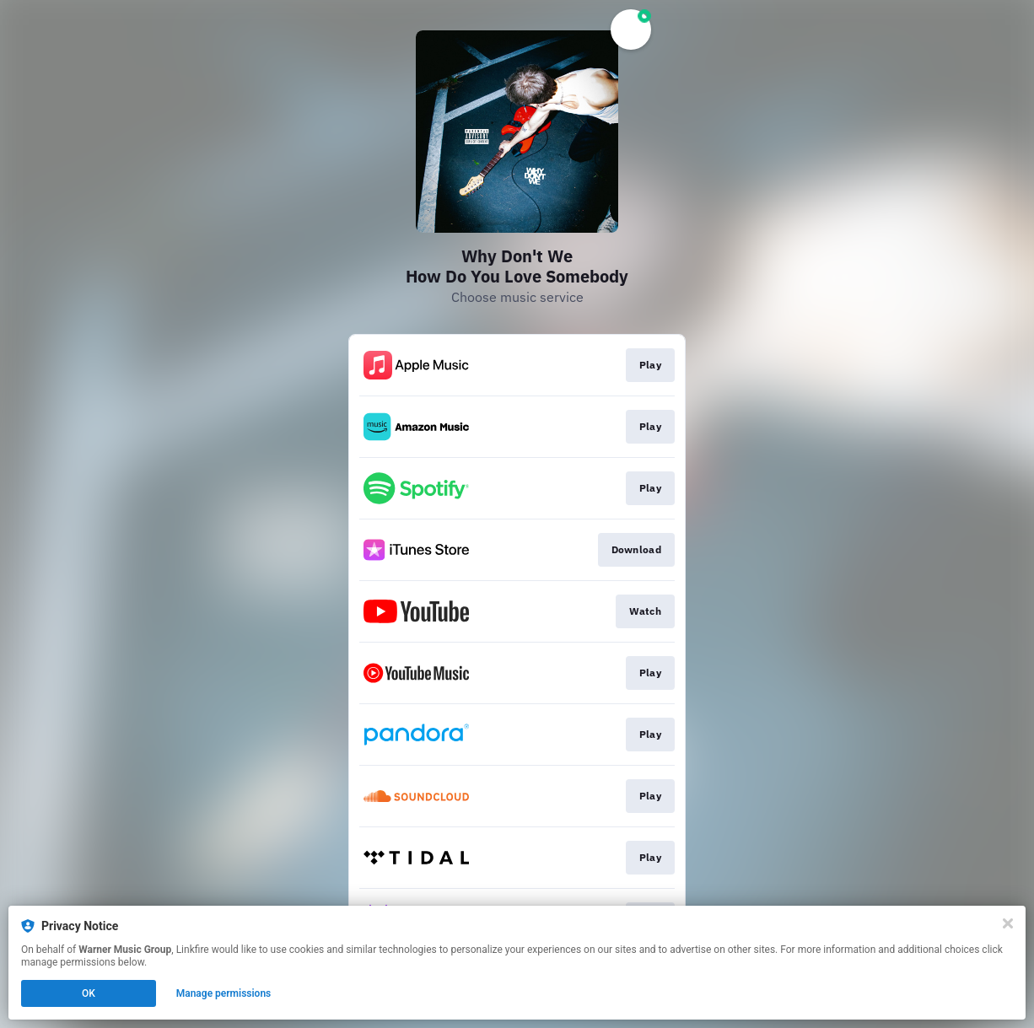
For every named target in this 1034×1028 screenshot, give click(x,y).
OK (88, 993)
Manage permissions (224, 993)
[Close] (1007, 923)
